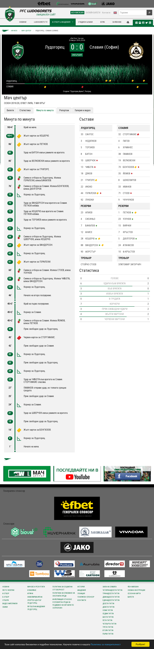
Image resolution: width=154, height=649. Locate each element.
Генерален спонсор (85, 597)
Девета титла (108, 607)
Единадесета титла (111, 600)
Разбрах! (140, 644)
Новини (5, 587)
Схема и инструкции (136, 590)
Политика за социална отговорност (62, 588)
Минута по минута (45, 110)
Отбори (5, 600)
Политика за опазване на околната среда (63, 594)
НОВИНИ (22, 22)
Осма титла (108, 610)
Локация (81, 593)
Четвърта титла (109, 624)
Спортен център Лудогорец (34, 601)
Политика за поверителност (106, 644)
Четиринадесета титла (112, 590)
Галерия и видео (83, 110)
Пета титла (107, 620)
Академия (81, 590)
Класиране (31, 590)
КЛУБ (102, 22)
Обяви (5, 607)
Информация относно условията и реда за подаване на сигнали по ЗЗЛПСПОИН (63, 603)
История (81, 587)
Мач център (26, 31)
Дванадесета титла (111, 597)
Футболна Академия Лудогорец (36, 607)
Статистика (25, 110)
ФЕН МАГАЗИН (77, 12)
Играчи (30, 593)
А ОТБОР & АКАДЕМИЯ (61, 22)
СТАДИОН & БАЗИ (85, 22)
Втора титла (108, 630)
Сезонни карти (134, 593)
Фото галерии (8, 590)
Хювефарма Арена (34, 597)
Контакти (106, 12)
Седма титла (108, 614)
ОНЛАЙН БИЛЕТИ (93, 12)
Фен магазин (133, 587)
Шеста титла (108, 617)
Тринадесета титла (111, 593)
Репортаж (64, 110)
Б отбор (5, 597)
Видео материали (9, 603)
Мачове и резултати (36, 587)
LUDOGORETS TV (40, 22)
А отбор (5, 593)
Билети (10, 110)
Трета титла (108, 627)
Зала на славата (109, 587)
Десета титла (108, 603)
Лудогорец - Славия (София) (46, 31)
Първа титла (108, 634)
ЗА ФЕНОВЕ (116, 22)
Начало (14, 31)
